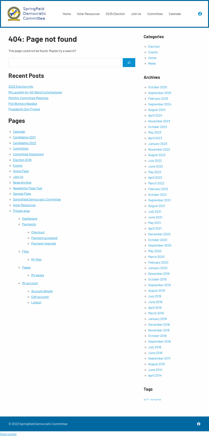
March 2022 (156, 183)
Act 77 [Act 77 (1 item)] (146, 399)
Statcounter (8, 434)
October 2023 (157, 127)
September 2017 (159, 358)
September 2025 (159, 93)
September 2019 (159, 285)
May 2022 (154, 172)
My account (30, 283)
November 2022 (159, 149)
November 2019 (159, 273)
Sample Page (22, 193)
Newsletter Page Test (27, 188)
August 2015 (156, 364)
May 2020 (155, 251)
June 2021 (155, 217)
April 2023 (155, 138)
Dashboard (29, 218)
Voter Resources (24, 205)
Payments (29, 224)
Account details (42, 291)
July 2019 (154, 296)
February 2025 (158, 98)
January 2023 (157, 143)
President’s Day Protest (24, 109)
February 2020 (158, 262)
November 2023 (159, 121)
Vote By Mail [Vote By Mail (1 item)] (156, 399)
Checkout (38, 232)
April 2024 (155, 115)
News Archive (22, 182)
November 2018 (159, 330)
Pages (26, 267)
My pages (37, 275)
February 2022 (158, 189)
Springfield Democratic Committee (37, 199)
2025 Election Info (20, 86)
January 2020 (157, 268)
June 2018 (155, 353)
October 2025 (157, 87)
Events (17, 165)
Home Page (21, 171)
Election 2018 (22, 160)
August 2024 (157, 109)
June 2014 (155, 369)
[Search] (129, 62)
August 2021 (156, 206)
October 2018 (157, 335)
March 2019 (156, 313)
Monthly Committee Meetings (28, 98)
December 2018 (159, 324)
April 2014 (155, 375)
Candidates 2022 (24, 143)
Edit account (40, 297)
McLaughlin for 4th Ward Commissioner (35, 92)
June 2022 (155, 166)
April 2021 (155, 228)
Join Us (18, 177)
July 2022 (155, 160)
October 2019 (157, 279)
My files (36, 259)
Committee (20, 148)
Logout (36, 302)
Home (152, 58)
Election (154, 46)
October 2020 (157, 240)
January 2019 (157, 319)
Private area (21, 211)
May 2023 (154, 132)
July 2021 (154, 211)
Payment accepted (44, 238)
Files (25, 251)
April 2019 (155, 307)
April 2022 (155, 177)
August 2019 (156, 290)
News (152, 63)
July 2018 (154, 347)
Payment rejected (43, 243)
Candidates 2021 (24, 137)
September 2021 (159, 200)
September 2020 (159, 245)
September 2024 (159, 104)
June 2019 (155, 302)
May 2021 (154, 222)
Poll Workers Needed (22, 103)
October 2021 (157, 194)
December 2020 (159, 234)
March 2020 (156, 256)
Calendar (19, 131)
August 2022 (157, 155)
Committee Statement (28, 154)
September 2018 (159, 341)
